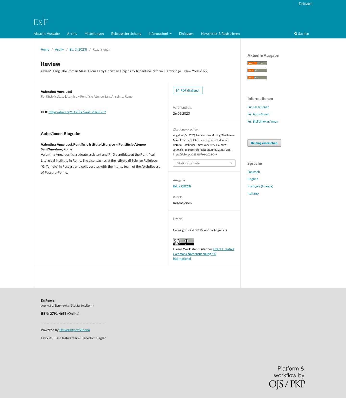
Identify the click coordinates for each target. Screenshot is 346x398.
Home (45, 49)
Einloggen (186, 33)
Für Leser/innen (258, 107)
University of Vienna (74, 330)
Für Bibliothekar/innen (262, 121)
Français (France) (260, 186)
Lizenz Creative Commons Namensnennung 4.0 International (203, 254)
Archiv (72, 33)
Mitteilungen (94, 33)
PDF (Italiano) (189, 90)
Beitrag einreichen (264, 143)
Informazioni (159, 33)
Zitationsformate (188, 163)
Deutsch (253, 172)
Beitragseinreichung (126, 33)
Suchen (301, 33)
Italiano (253, 193)
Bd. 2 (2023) (78, 49)
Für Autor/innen (258, 114)
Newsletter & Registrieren (220, 33)
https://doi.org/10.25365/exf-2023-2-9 (77, 112)
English (252, 179)
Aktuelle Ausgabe (47, 33)
